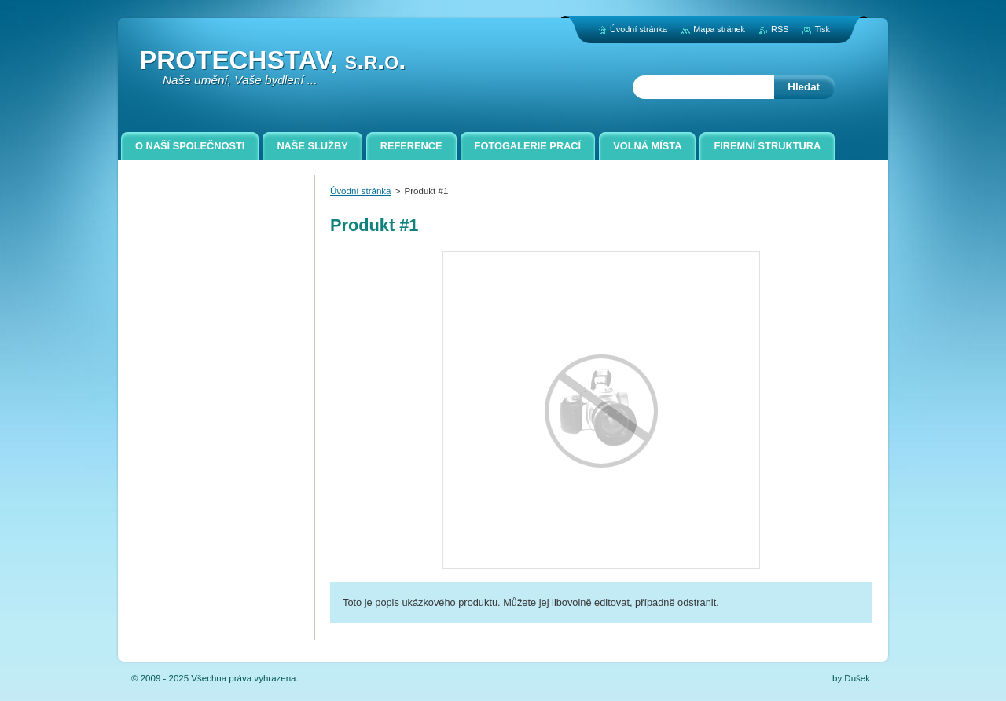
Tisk (822, 29)
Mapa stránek (719, 29)
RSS (779, 29)
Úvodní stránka (360, 191)
